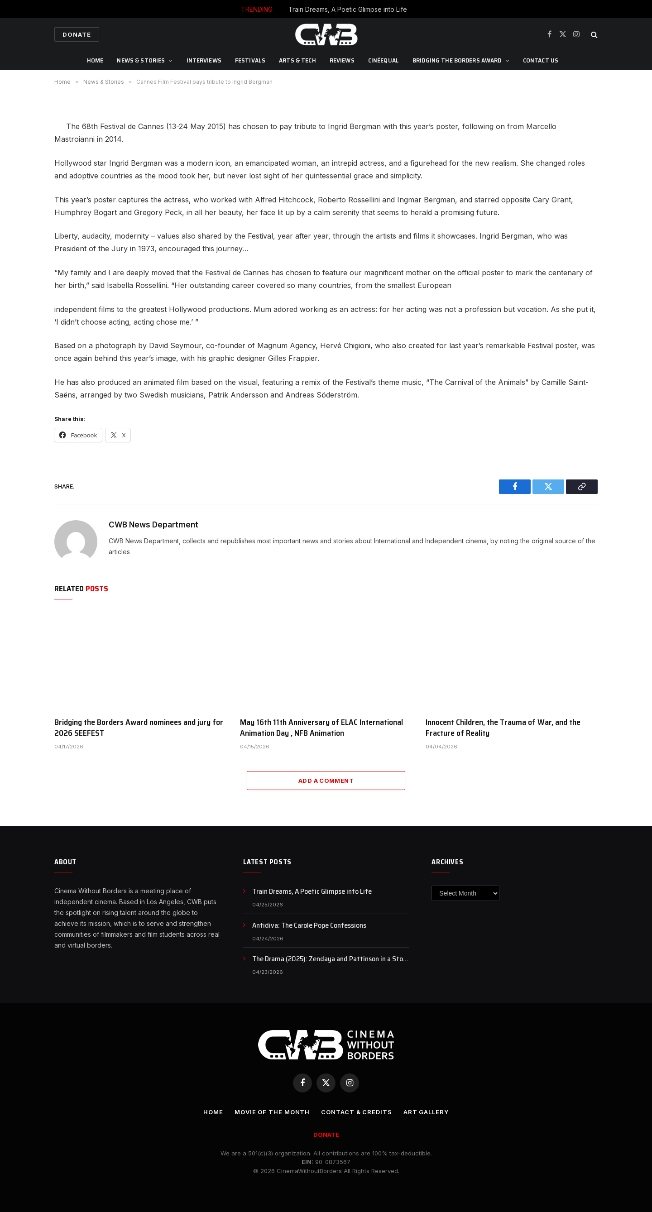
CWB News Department (153, 524)
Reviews (342, 60)
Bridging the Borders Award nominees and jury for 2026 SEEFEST (138, 728)
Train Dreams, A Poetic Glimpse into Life (347, 9)
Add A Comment (326, 780)
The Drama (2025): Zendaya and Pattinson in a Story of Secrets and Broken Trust (330, 959)
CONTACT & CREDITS (356, 1112)
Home (95, 60)
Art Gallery (426, 1112)
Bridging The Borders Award (457, 60)
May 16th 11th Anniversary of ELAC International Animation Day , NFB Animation (321, 728)
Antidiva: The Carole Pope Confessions (309, 925)
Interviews (204, 60)
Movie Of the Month (272, 1112)
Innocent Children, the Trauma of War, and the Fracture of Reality (503, 728)
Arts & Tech (297, 60)
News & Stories (141, 60)
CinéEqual (383, 60)
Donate (76, 34)
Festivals (250, 60)
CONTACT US (540, 60)
